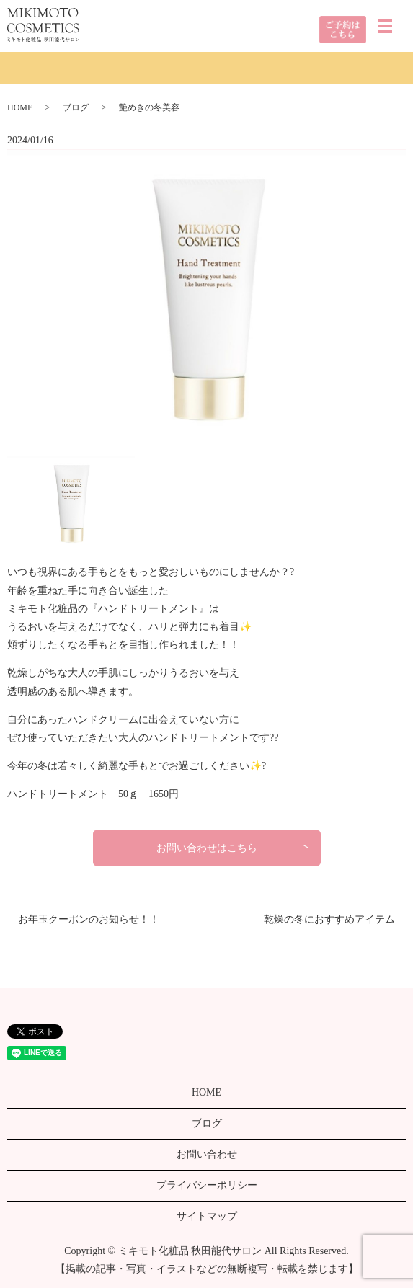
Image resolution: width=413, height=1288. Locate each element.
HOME (19, 107)
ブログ (76, 107)
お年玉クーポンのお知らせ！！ (88, 919)
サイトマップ (207, 1216)
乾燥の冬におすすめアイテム (329, 919)
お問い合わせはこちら (206, 848)
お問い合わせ (207, 1154)
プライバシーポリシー (206, 1185)
